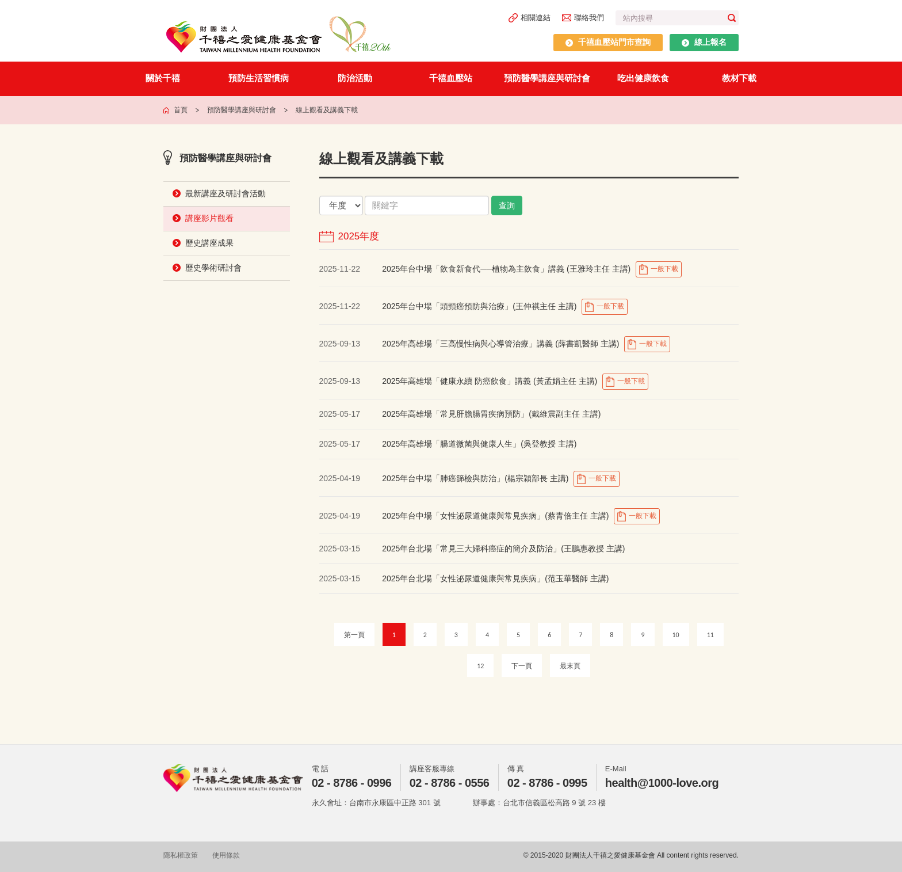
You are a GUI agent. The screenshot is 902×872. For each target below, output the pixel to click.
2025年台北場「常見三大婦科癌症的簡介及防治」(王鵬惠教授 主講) (503, 548)
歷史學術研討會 (213, 267)
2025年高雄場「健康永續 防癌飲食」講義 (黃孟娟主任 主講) (490, 381)
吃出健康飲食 (643, 78)
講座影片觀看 (209, 218)
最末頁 (570, 666)
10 (675, 635)
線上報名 (704, 42)
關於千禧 (163, 78)
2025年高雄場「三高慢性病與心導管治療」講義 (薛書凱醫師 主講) (501, 343)
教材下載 (739, 78)
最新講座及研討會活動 (225, 193)
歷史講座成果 (209, 242)
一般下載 (658, 269)
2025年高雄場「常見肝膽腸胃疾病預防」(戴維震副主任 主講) (491, 413)
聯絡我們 (583, 17)
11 (710, 635)
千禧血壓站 (450, 78)
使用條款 (226, 855)
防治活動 (355, 78)
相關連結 (530, 17)
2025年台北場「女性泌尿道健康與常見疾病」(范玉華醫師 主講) (495, 578)
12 (480, 666)
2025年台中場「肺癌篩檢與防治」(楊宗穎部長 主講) (475, 478)
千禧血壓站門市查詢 (608, 42)
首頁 (181, 110)
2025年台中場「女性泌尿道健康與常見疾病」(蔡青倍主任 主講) (495, 515)
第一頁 (354, 635)
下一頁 (521, 666)
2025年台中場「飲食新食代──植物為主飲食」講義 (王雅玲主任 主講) (507, 268)
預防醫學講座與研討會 (547, 78)
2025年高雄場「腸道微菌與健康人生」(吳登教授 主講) (479, 443)
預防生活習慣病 (258, 78)
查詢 (507, 205)
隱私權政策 (180, 855)
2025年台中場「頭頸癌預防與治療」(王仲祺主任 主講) (479, 306)
